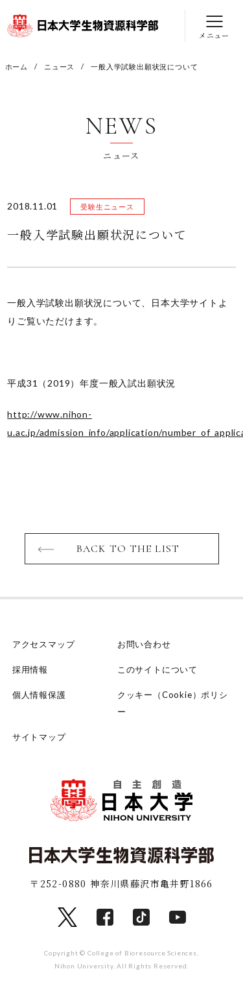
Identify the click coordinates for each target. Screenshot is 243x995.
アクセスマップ (43, 644)
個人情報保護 (39, 694)
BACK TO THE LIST (127, 548)
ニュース (59, 66)
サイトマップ (39, 737)
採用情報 (30, 669)
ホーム (16, 66)
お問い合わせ (144, 644)
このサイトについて (157, 669)
